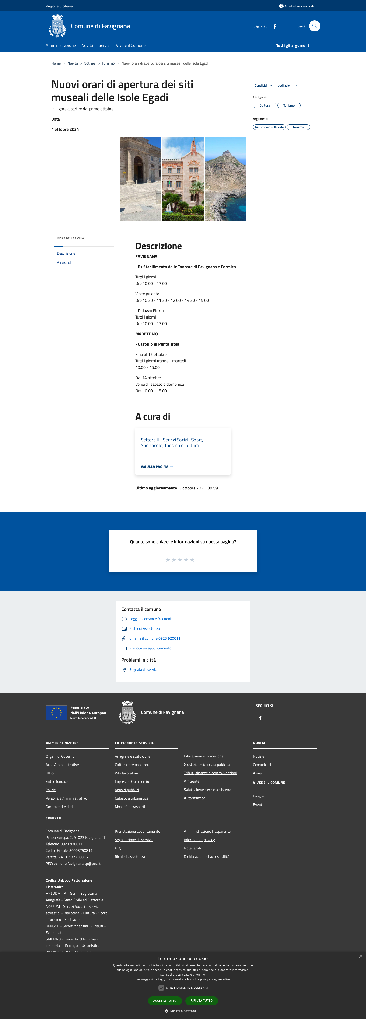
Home (56, 63)
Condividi (264, 85)
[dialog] (183, 985)
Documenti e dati (59, 806)
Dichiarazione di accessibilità (206, 856)
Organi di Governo (60, 756)
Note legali (192, 848)
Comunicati (262, 764)
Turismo (108, 63)
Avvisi (258, 773)
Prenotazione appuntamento (137, 831)
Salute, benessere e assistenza (208, 789)
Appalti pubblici (127, 790)
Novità (72, 63)
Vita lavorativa (126, 773)
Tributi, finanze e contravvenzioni (210, 773)
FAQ (118, 848)
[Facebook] (273, 26)
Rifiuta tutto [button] (202, 1000)
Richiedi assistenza (130, 856)
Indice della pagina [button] (70, 238)
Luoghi (258, 796)
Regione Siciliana (59, 6)
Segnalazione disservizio (134, 839)
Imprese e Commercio (132, 781)
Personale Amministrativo (66, 798)
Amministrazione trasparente (207, 831)
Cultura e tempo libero (132, 764)
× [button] (360, 956)
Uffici (50, 773)
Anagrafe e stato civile (132, 756)
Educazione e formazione (203, 756)
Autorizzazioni (195, 798)
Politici (51, 790)
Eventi (258, 804)
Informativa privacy (199, 839)
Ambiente (191, 781)
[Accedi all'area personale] (296, 6)
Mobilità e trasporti (130, 806)
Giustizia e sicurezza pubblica (207, 764)
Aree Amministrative (62, 764)
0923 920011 (72, 844)
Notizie (89, 63)
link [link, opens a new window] (227, 979)
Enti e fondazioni (59, 781)
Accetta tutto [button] (165, 1001)
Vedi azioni (288, 85)
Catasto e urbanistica (131, 798)
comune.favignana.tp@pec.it (77, 863)
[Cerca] (314, 25)
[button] (183, 1011)
